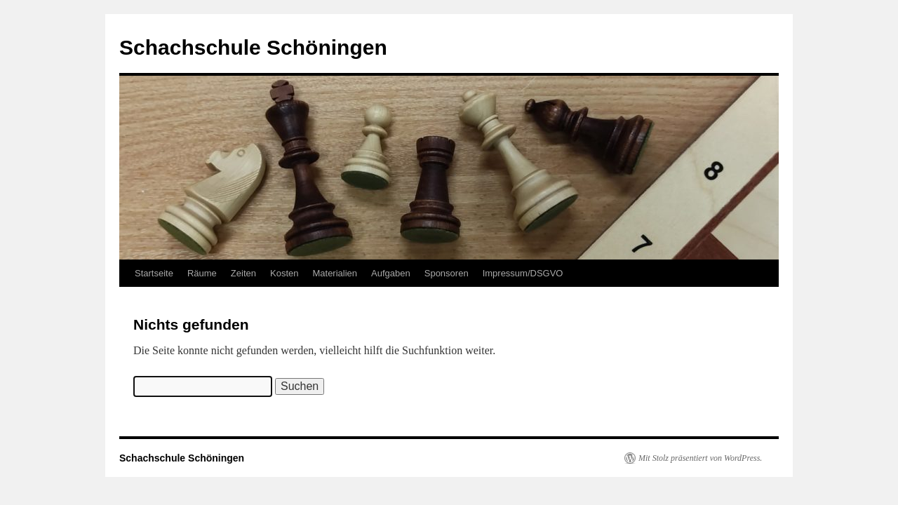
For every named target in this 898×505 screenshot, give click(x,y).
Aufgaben (390, 273)
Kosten (284, 273)
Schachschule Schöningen (253, 47)
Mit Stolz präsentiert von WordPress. (700, 458)
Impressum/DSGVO (523, 273)
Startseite (154, 273)
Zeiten (243, 273)
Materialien (334, 273)
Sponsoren (446, 273)
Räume (202, 273)
